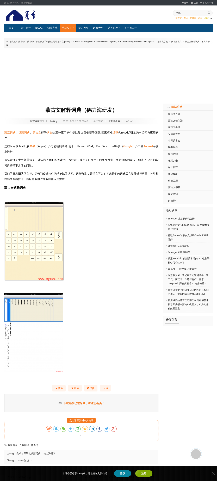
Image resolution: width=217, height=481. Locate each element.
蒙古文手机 (163, 41)
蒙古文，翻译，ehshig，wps (189, 18)
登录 (185, 3)
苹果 (32, 146)
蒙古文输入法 (175, 120)
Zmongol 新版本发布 (179, 252)
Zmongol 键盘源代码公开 (181, 218)
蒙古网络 (83, 27)
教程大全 (98, 27)
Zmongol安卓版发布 (178, 245)
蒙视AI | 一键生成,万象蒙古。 (183, 269)
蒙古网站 (173, 154)
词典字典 (52, 27)
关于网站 (130, 27)
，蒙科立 (207, 18)
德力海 (34, 445)
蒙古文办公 (174, 113)
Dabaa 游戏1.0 (24, 460)
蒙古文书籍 (174, 187)
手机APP (68, 27)
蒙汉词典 (10, 132)
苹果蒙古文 (174, 140)
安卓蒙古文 (176, 41)
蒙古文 (37, 132)
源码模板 (173, 174)
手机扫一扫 (206, 3)
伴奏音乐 (173, 180)
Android (148, 146)
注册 (194, 3)
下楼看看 (115, 121)
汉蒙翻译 (24, 445)
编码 (115, 132)
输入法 (39, 27)
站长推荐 (114, 27)
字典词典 (173, 147)
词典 (49, 132)
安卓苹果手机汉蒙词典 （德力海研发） (37, 453)
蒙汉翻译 (12, 445)
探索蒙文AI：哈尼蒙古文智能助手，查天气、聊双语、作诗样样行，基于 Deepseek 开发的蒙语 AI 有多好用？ (188, 279)
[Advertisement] (108, 75)
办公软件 (26, 27)
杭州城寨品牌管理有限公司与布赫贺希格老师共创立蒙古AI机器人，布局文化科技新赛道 (188, 304)
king (55, 121)
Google (127, 146)
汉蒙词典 (24, 132)
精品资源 (173, 194)
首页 (11, 27)
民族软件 (173, 200)
